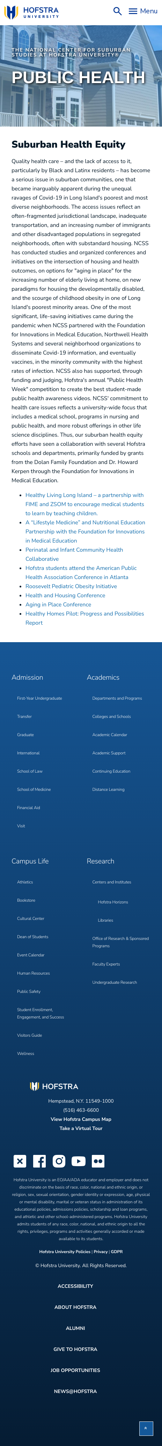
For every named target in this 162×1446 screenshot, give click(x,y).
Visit (21, 826)
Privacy (101, 1252)
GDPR (117, 1252)
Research (101, 861)
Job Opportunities (75, 1370)
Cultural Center (30, 919)
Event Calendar (30, 955)
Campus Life (30, 861)
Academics (103, 677)
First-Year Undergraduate (39, 698)
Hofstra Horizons (113, 902)
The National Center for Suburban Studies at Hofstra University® (71, 52)
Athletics (25, 882)
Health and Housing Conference (65, 595)
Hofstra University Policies (65, 1252)
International (28, 753)
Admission (27, 677)
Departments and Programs (117, 698)
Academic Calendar (110, 735)
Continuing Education (112, 771)
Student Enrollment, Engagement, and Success (40, 1013)
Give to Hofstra (75, 1349)
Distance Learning (109, 790)
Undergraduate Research (115, 983)
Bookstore (26, 900)
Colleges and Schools (112, 717)
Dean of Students (32, 937)
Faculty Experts (106, 964)
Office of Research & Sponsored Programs (121, 942)
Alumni (75, 1328)
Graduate (25, 735)
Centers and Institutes (112, 882)
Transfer (24, 717)
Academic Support (109, 753)
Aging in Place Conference (58, 604)
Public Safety (28, 992)
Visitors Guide (29, 1035)
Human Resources (33, 973)
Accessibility (75, 1286)
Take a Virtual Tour (80, 1128)
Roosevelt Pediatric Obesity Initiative (71, 586)
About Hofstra (75, 1307)
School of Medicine (34, 790)
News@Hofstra (75, 1391)
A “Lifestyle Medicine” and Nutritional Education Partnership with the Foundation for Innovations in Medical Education (85, 532)
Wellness (25, 1054)
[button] (146, 1428)
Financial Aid (28, 808)
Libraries (105, 920)
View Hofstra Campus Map (81, 1119)
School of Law (30, 771)
